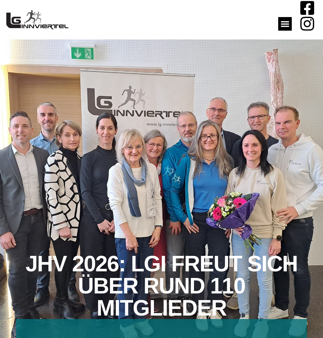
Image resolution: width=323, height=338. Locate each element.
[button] (285, 24)
